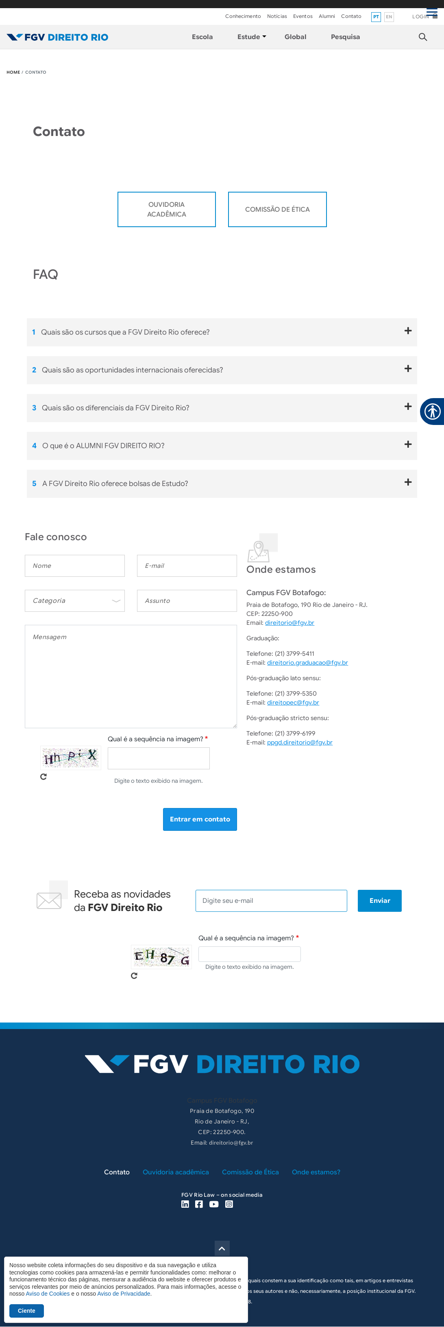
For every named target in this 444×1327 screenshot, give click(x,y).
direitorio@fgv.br (289, 622)
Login (420, 16)
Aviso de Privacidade (123, 1293)
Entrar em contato (200, 819)
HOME (13, 72)
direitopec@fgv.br (293, 702)
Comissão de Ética (277, 210)
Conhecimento (243, 16)
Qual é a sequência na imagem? (155, 739)
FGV (221, 4)
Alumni (327, 16)
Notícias (277, 16)
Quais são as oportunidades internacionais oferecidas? (222, 369)
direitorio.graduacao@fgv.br (307, 662)
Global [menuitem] (296, 37)
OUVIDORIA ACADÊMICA (166, 210)
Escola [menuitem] (202, 37)
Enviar (380, 901)
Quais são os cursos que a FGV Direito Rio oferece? (222, 332)
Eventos (303, 16)
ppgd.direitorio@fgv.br (300, 742)
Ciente (26, 1310)
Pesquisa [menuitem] (345, 37)
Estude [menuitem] (248, 37)
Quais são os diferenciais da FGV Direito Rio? (222, 407)
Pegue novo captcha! (43, 776)
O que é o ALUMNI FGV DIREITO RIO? (222, 445)
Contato (351, 16)
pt (376, 17)
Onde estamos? (316, 1172)
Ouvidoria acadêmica (176, 1172)
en (389, 17)
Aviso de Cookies (48, 1293)
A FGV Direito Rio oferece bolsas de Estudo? (222, 483)
